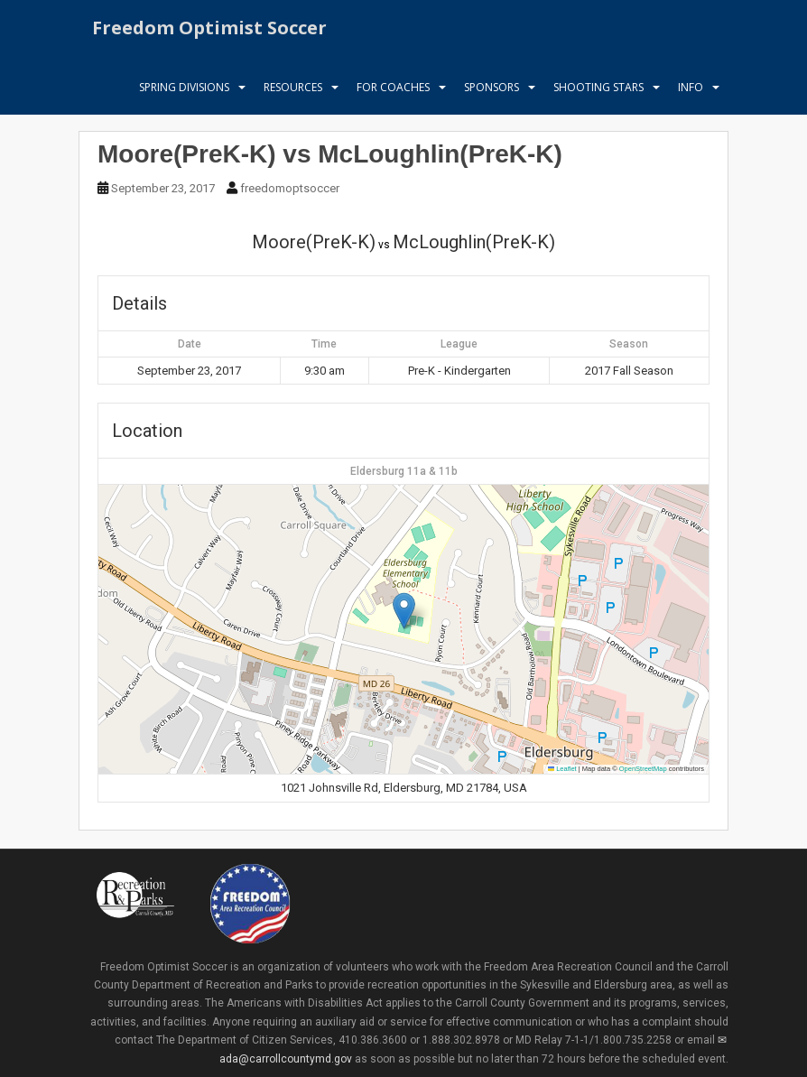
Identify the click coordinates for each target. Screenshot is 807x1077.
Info (690, 94)
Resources (293, 94)
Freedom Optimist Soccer (209, 31)
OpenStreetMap (643, 769)
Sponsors (491, 94)
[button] (404, 610)
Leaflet (562, 769)
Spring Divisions (184, 94)
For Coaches (393, 94)
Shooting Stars (598, 94)
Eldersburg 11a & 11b (404, 471)
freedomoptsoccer (289, 188)
